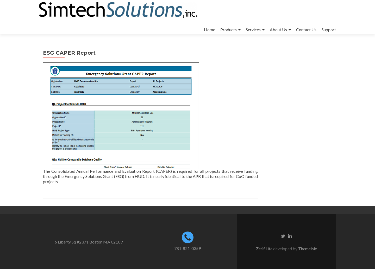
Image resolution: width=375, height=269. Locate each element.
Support (329, 29)
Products (228, 29)
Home (209, 29)
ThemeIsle (307, 248)
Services (253, 29)
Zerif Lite (264, 248)
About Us (278, 29)
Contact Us (306, 29)
